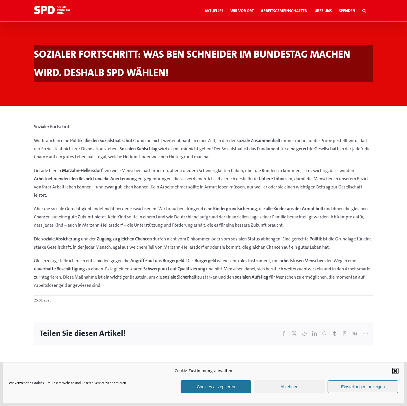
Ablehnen (289, 386)
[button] (395, 371)
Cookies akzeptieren (216, 386)
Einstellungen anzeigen (363, 386)
